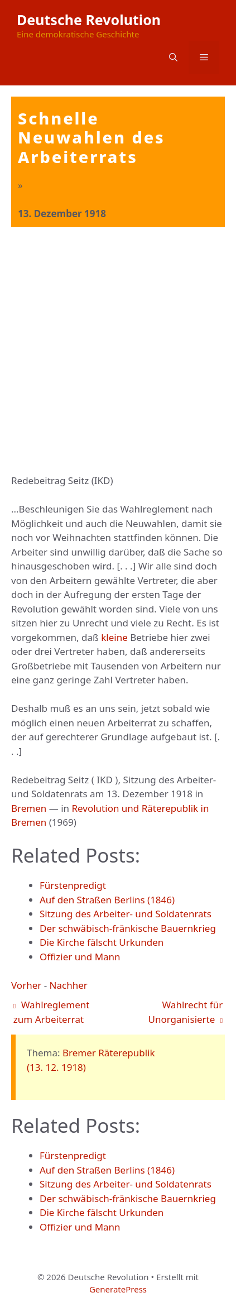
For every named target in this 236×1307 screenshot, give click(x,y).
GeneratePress (118, 1289)
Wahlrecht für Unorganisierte (185, 1012)
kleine (114, 637)
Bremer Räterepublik (108, 1052)
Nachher (69, 985)
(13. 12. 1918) (56, 1067)
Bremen (28, 808)
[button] (173, 57)
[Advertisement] (118, 351)
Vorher (26, 985)
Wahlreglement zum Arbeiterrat (51, 1012)
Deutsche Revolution (89, 19)
